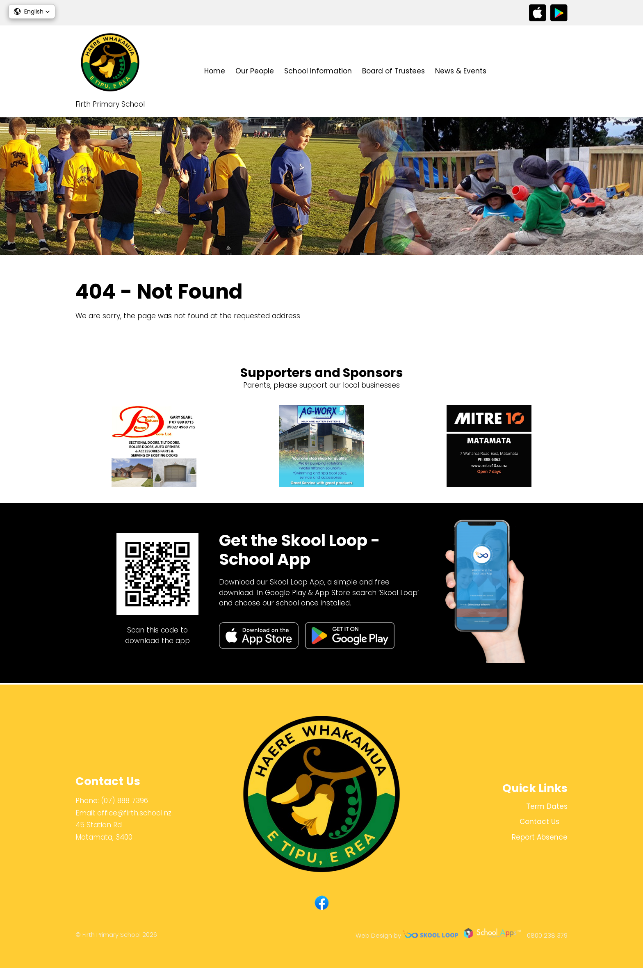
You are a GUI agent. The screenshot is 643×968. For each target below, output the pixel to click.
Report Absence (540, 837)
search (563, 71)
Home (214, 71)
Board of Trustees (393, 71)
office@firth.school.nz (134, 813)
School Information (318, 71)
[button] (32, 11)
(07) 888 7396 (124, 801)
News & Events (460, 71)
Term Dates (547, 806)
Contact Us (523, 71)
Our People (254, 71)
